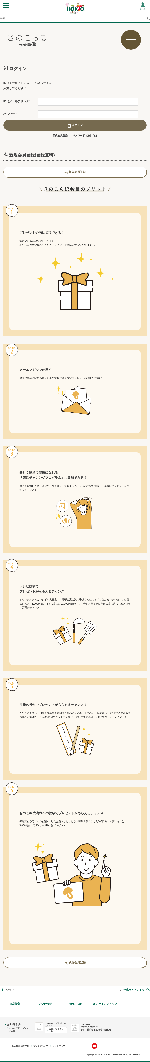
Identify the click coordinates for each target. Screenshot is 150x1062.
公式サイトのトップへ (136, 989)
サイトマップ (58, 1046)
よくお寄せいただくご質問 (18, 1029)
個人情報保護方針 (20, 1046)
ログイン (142, 9)
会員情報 (2, 989)
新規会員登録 (60, 135)
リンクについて (40, 1046)
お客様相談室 (14, 1024)
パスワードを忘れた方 (85, 135)
